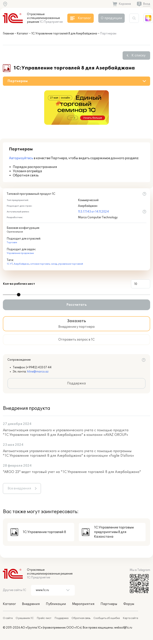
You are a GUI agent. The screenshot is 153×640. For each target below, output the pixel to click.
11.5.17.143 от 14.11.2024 (93, 211)
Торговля (12, 242)
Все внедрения (19, 488)
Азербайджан (21, 264)
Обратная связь (81, 618)
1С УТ (10, 264)
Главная (8, 33)
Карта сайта (130, 618)
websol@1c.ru (123, 627)
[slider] (18, 294)
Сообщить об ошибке (107, 618)
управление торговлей (70, 264)
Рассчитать (76, 305)
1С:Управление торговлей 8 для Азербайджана (64, 33)
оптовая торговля (40, 264)
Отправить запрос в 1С (76, 340)
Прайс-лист (44, 618)
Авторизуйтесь (21, 158)
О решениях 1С (25, 618)
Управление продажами (20, 253)
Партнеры (109, 604)
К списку (139, 55)
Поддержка (76, 383)
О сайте (8, 618)
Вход (146, 4)
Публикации (56, 604)
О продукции (111, 18)
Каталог (22, 33)
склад (54, 264)
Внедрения (31, 604)
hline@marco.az (38, 371)
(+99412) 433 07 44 (38, 367)
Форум (128, 604)
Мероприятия (83, 604)
